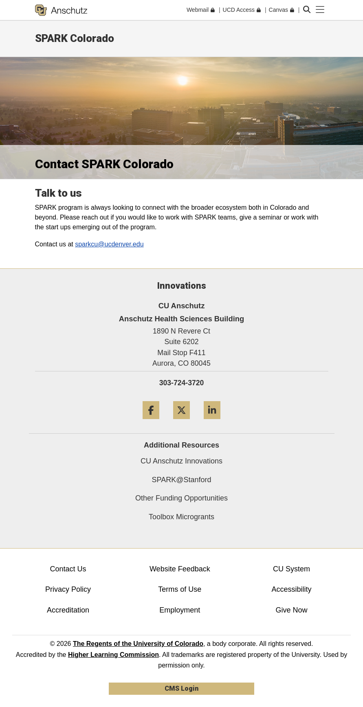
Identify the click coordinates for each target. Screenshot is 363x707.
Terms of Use (179, 589)
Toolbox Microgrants (181, 517)
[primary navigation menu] (320, 10)
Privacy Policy (68, 589)
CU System (291, 569)
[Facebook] (150, 422)
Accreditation (68, 610)
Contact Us (68, 569)
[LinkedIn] (212, 422)
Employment (179, 610)
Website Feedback (180, 569)
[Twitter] (181, 422)
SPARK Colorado (74, 38)
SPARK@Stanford (181, 480)
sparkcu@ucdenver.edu (109, 244)
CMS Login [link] (181, 688)
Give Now (292, 610)
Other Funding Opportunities (181, 498)
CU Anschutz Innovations (181, 461)
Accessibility (292, 589)
